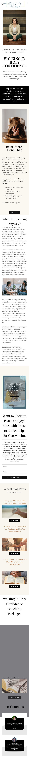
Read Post (14, 520)
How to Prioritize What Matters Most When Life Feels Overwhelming (14, 561)
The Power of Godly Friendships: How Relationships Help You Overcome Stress (14, 529)
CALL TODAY (14, 212)
